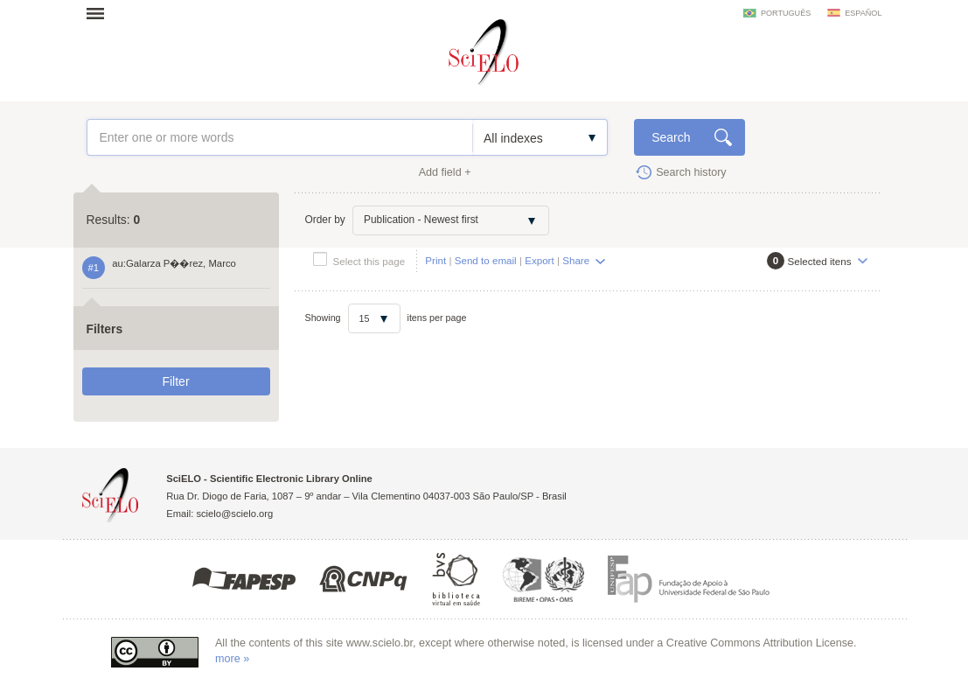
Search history (691, 172)
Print (435, 260)
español (863, 13)
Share (575, 260)
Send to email (486, 260)
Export (539, 260)
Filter (175, 381)
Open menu (100, 13)
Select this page (369, 261)
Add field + (445, 172)
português (786, 13)
